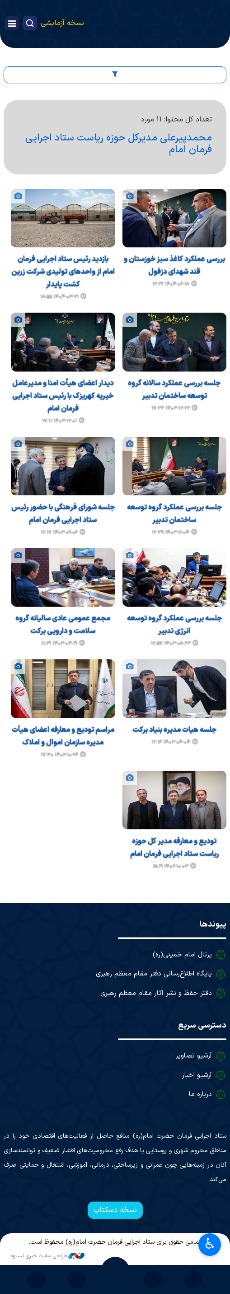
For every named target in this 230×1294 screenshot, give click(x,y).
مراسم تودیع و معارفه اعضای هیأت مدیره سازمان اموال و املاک (63, 736)
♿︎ (209, 1244)
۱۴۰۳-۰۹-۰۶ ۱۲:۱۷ (59, 532)
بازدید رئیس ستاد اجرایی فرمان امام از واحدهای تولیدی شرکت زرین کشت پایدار (63, 272)
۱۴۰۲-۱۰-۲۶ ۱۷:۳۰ (59, 755)
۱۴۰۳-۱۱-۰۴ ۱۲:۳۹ (170, 532)
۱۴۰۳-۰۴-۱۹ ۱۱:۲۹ (59, 643)
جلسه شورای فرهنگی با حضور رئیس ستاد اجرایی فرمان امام (63, 514)
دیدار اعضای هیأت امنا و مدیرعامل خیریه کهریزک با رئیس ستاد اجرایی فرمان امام (62, 396)
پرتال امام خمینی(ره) (182, 955)
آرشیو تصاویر (193, 1056)
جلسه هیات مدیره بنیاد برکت (174, 729)
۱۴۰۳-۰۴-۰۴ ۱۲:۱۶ (170, 742)
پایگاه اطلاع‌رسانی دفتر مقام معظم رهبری (154, 974)
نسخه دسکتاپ (115, 1210)
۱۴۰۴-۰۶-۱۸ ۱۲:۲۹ (170, 284)
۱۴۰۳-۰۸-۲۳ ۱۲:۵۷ (171, 643)
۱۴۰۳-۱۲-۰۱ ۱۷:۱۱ (59, 421)
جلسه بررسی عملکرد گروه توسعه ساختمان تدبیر (174, 514)
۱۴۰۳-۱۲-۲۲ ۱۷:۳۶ (170, 408)
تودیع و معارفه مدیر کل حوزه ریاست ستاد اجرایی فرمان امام (174, 847)
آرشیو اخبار (197, 1075)
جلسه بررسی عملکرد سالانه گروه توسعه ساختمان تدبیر (174, 389)
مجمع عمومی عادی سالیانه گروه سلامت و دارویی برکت (62, 625)
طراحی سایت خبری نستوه (47, 1256)
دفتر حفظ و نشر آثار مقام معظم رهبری (156, 993)
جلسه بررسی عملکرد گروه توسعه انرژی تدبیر (174, 625)
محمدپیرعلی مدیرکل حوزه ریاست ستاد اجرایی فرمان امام (118, 143)
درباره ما (200, 1094)
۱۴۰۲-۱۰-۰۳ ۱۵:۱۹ (170, 866)
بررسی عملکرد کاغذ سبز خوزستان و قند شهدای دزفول (174, 265)
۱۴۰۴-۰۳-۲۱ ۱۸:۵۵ (59, 297)
